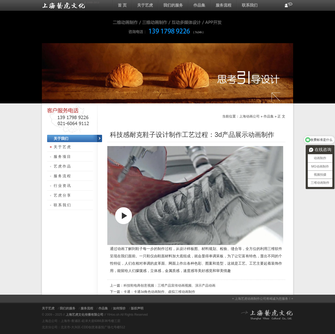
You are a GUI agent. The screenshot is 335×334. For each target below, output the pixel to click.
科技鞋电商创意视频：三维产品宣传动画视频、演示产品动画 (169, 285)
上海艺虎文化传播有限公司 (84, 314)
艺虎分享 (62, 195)
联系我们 (250, 5)
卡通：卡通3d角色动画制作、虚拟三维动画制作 (159, 292)
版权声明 (137, 308)
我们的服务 (173, 5)
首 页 (122, 5)
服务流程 (223, 5)
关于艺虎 (145, 5)
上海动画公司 (70, 5)
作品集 (199, 5)
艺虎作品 (62, 166)
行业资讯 (62, 185)
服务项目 (62, 156)
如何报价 (119, 308)
